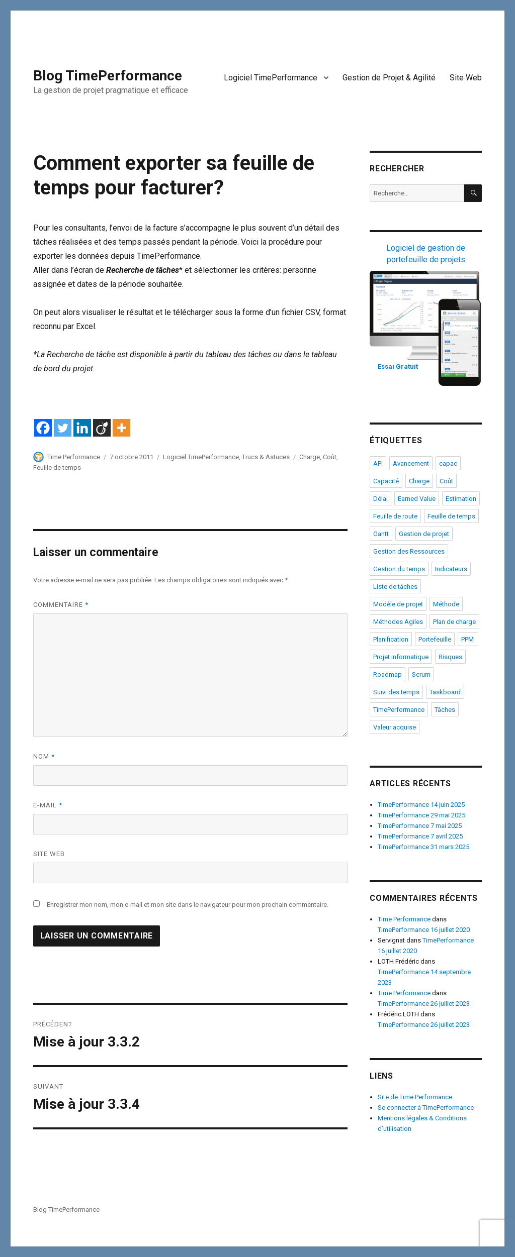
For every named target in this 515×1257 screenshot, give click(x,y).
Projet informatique (400, 657)
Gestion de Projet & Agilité (389, 77)
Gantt (381, 534)
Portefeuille (434, 639)
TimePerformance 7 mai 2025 (420, 825)
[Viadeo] (102, 428)
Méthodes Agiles (398, 621)
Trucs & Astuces (266, 457)
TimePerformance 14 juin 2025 (421, 804)
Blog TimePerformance (107, 75)
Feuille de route (395, 516)
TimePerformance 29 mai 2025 (421, 815)
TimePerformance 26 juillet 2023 (424, 1003)
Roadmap (387, 674)
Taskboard (445, 692)
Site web (49, 854)
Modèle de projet (398, 604)
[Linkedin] (82, 428)
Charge (309, 457)
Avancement (411, 463)
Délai (380, 498)
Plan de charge (454, 621)
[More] (121, 428)
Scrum (421, 674)
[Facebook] (43, 428)
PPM (467, 639)
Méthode (446, 604)
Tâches (445, 709)
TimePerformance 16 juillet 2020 (424, 929)
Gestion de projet (424, 534)
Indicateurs (451, 569)
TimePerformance (398, 709)
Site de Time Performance (415, 1097)
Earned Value (417, 498)
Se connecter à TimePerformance (426, 1107)
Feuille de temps (57, 467)
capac (448, 463)
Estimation (461, 498)
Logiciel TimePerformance (270, 77)
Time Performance (73, 457)
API (378, 463)
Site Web (466, 77)
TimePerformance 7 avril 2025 (420, 836)
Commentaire (61, 604)
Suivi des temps (396, 692)
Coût (329, 457)
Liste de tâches (395, 586)
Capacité (386, 481)
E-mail (47, 805)
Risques (450, 657)
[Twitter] (62, 428)
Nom (44, 756)
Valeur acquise (394, 727)
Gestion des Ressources (409, 551)
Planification (390, 639)
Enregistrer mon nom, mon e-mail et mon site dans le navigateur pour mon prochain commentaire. (187, 904)
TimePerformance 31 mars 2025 (423, 847)
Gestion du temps (399, 569)
